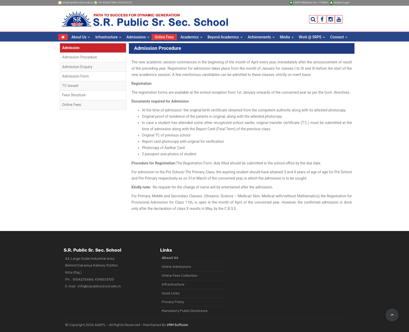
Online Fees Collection (179, 275)
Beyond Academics (223, 37)
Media (285, 37)
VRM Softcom (177, 325)
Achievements (259, 37)
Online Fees (164, 37)
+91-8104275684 (107, 2)
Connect (337, 37)
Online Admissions (176, 267)
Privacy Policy (173, 302)
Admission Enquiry (77, 67)
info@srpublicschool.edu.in (77, 2)
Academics (190, 37)
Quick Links (171, 293)
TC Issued (70, 86)
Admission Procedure (79, 57)
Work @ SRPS (310, 37)
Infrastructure (106, 37)
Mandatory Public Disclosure (185, 311)
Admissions (136, 37)
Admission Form (75, 76)
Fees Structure (74, 95)
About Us (78, 37)
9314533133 (125, 2)
